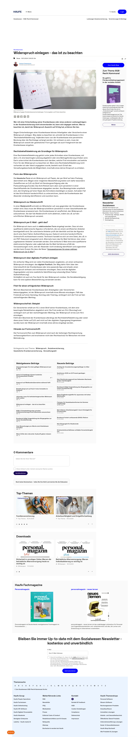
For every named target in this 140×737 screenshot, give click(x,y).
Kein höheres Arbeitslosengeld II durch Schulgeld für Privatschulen (74, 410)
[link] (18, 19)
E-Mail (49, 649)
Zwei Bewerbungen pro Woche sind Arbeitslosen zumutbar (32, 426)
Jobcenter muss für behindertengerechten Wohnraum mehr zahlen (34, 397)
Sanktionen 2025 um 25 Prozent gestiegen (71, 373)
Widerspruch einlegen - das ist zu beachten (30, 404)
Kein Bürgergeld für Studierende (67, 423)
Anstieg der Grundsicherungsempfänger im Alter (73, 367)
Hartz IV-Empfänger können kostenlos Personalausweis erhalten (29, 375)
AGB (109, 231)
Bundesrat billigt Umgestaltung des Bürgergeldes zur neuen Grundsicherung (33, 419)
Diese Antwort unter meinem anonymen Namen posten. (34, 469)
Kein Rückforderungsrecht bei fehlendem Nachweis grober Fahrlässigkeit (74, 380)
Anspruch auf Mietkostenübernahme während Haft (33, 382)
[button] (29, 11)
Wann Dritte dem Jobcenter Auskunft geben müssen (33, 434)
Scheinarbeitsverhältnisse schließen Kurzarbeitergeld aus (75, 430)
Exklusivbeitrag (23, 498)
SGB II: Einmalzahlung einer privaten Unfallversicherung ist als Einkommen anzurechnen (33, 411)
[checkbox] (15, 469)
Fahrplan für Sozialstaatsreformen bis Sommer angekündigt (72, 402)
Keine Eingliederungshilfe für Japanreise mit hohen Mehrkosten (74, 395)
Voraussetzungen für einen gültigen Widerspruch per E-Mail (33, 367)
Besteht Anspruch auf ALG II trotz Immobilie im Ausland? (32, 389)
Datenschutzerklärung (112, 235)
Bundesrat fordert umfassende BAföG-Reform (72, 417)
